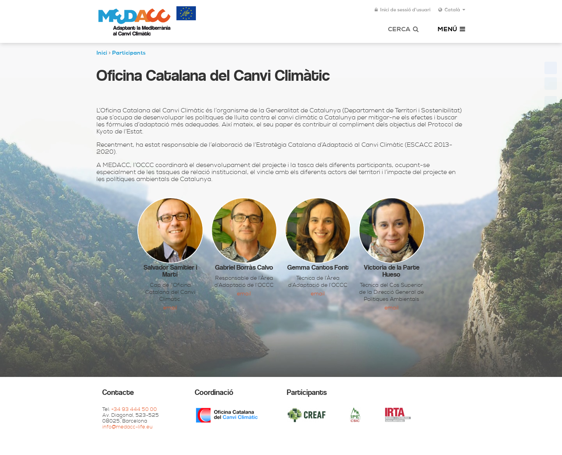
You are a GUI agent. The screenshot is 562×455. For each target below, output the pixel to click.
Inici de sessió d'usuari (402, 10)
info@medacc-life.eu (127, 427)
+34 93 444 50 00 (134, 409)
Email (170, 308)
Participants (129, 53)
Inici (101, 53)
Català (451, 10)
